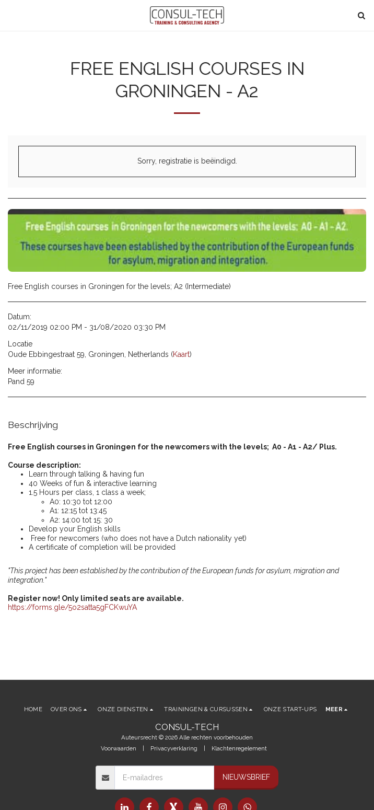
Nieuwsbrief (246, 777)
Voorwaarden (118, 748)
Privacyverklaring (173, 748)
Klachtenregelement (239, 748)
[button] (11, 15)
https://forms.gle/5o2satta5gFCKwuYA (72, 607)
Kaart (181, 354)
